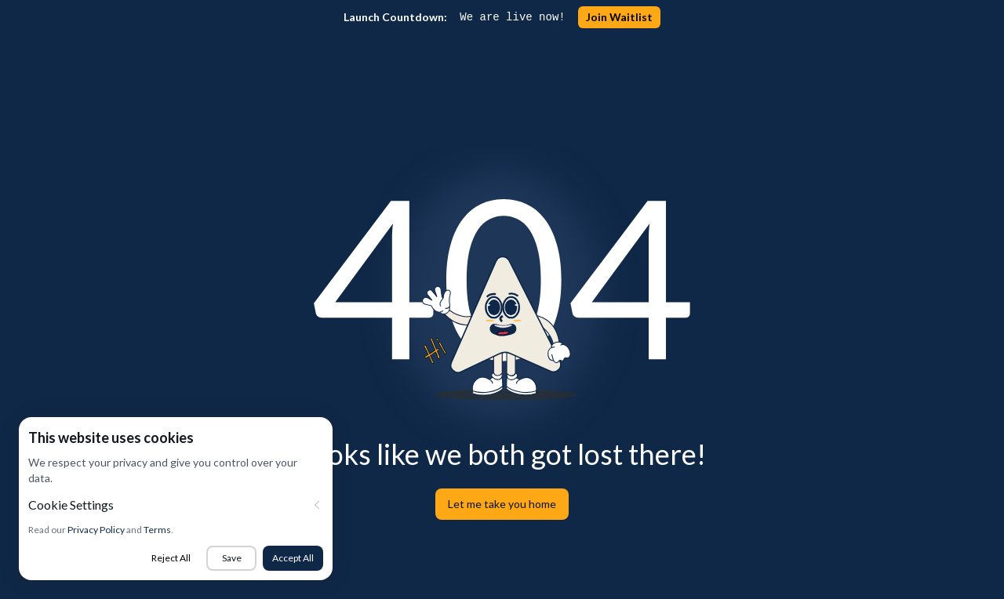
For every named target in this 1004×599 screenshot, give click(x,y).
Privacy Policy (96, 529)
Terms (157, 529)
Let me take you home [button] (502, 503)
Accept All (293, 558)
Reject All (171, 558)
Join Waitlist (619, 17)
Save (232, 558)
